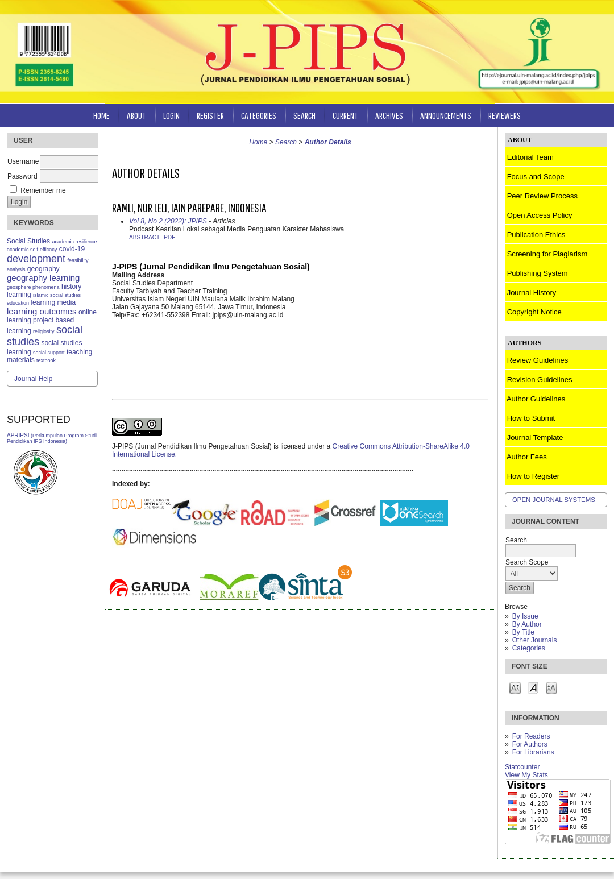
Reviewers (504, 115)
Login (171, 115)
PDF (169, 237)
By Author (527, 624)
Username (23, 161)
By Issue (525, 616)
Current (345, 115)
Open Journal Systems (553, 499)
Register (210, 115)
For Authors (529, 744)
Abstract (144, 237)
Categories (528, 648)
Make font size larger (551, 687)
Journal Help (33, 379)
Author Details (328, 142)
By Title (523, 632)
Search (304, 115)
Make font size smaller (515, 687)
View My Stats (526, 775)
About (136, 115)
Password (22, 176)
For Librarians (533, 752)
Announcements (445, 115)
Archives (389, 115)
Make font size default (533, 687)
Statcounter (522, 767)
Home (101, 115)
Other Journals (534, 640)
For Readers (531, 736)
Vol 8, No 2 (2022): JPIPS (168, 221)
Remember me (42, 190)
